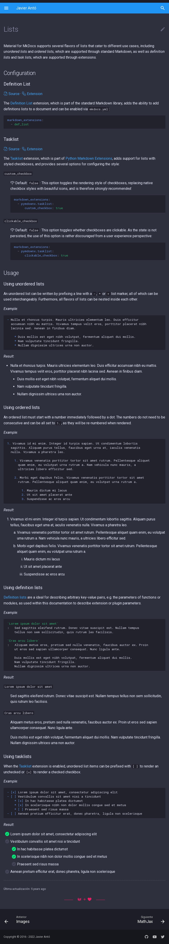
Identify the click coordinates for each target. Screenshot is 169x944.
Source (12, 94)
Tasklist (16, 158)
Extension (32, 94)
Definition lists (15, 597)
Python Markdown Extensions (89, 158)
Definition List (21, 103)
